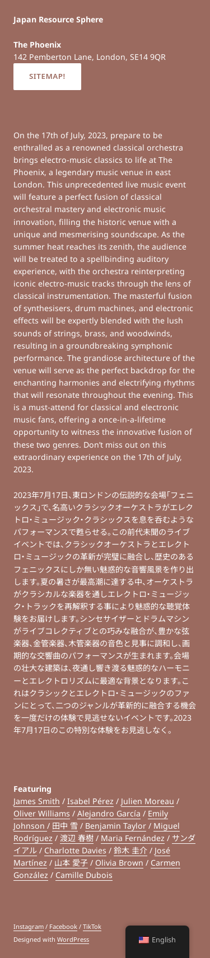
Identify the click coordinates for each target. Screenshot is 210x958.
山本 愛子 (71, 862)
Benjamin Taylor (115, 825)
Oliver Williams (41, 813)
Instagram (28, 926)
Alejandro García (109, 813)
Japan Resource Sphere (58, 19)
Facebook (63, 926)
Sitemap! (47, 76)
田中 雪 (65, 825)
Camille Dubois (84, 875)
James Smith (36, 801)
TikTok (92, 926)
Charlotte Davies (75, 850)
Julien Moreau (147, 801)
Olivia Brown (119, 862)
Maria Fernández (133, 838)
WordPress (73, 939)
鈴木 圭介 (130, 850)
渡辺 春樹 (77, 838)
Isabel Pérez (90, 801)
